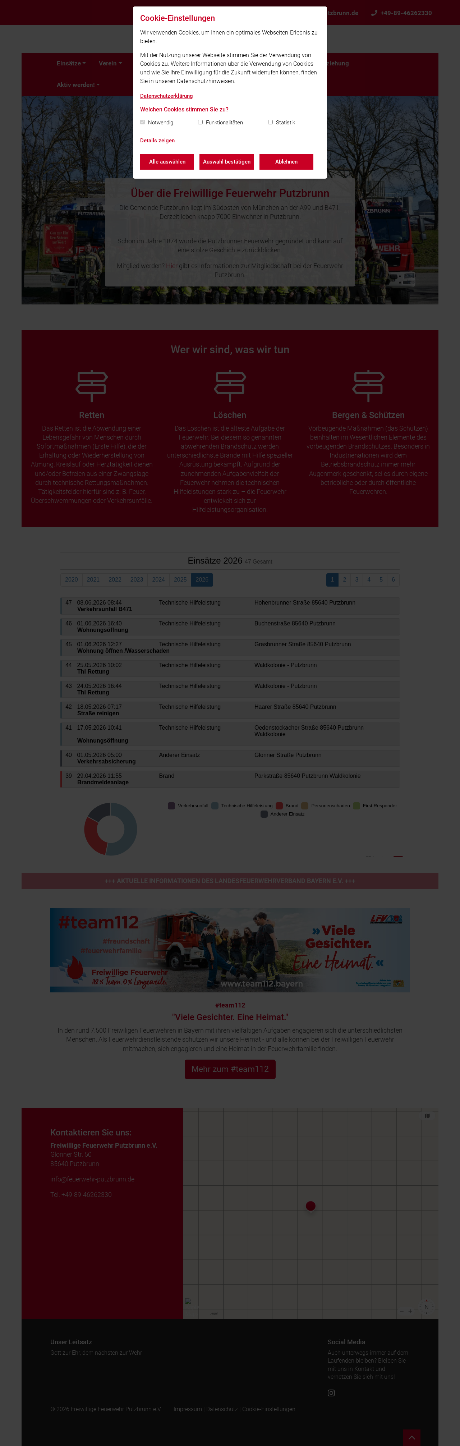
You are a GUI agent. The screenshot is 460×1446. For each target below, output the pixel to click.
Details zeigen (157, 140)
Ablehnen (286, 162)
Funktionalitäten (224, 122)
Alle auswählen (167, 162)
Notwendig (160, 122)
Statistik (285, 122)
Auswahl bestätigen (226, 162)
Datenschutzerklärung (166, 96)
